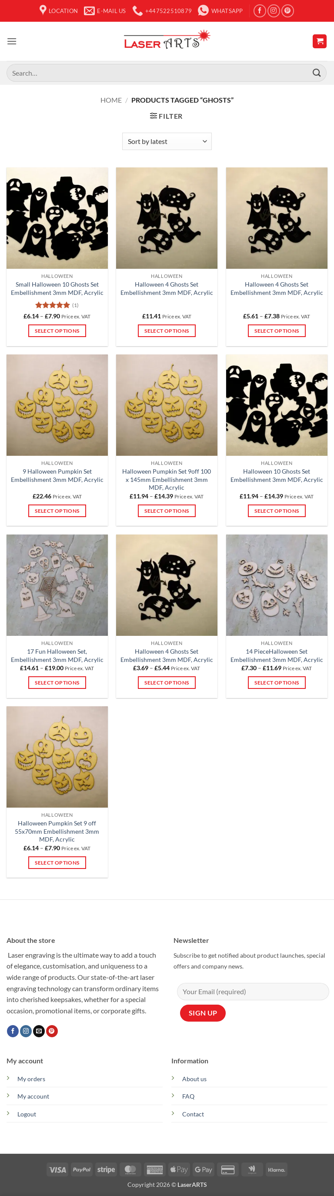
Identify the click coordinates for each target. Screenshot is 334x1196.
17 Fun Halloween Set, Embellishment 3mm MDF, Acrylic (57, 655)
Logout (26, 1114)
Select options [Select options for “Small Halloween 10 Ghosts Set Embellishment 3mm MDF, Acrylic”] (57, 331)
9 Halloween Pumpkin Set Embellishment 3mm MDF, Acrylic (57, 475)
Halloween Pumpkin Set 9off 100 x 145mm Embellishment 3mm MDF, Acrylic (166, 479)
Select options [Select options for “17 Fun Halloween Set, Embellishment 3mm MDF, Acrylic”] (57, 682)
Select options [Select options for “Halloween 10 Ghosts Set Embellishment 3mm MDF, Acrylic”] (276, 511)
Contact (193, 1114)
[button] (12, 41)
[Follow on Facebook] (260, 10)
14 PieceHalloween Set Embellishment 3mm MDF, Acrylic (276, 655)
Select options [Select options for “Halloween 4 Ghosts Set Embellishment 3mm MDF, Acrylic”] (166, 331)
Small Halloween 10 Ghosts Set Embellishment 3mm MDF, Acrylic (57, 288)
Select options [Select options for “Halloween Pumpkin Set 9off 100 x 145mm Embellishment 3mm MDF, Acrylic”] (166, 511)
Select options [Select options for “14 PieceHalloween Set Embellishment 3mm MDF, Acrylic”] (276, 682)
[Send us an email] (39, 1031)
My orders (31, 1078)
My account (33, 1096)
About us (194, 1078)
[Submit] (317, 72)
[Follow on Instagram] (273, 10)
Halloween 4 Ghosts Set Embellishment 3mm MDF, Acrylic (166, 288)
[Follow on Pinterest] (287, 10)
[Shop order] (166, 141)
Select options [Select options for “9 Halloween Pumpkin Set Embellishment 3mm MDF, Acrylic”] (57, 511)
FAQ (188, 1096)
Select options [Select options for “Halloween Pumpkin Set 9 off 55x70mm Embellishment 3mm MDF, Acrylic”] (57, 862)
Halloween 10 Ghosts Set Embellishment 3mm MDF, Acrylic (276, 475)
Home (111, 100)
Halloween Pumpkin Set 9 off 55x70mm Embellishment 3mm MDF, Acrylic (57, 831)
